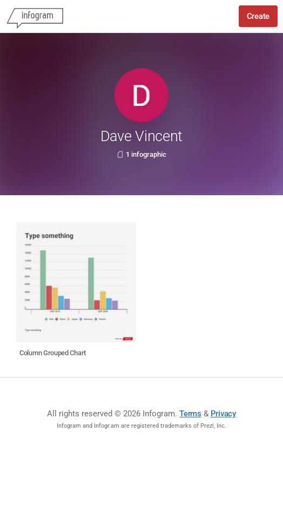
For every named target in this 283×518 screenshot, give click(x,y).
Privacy (223, 414)
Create (258, 16)
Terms (190, 414)
